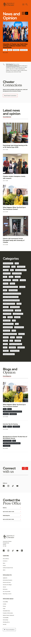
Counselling (15, 280)
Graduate (19, 303)
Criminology (23, 280)
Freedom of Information (8, 613)
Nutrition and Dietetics (19, 327)
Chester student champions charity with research (14, 177)
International (16, 50)
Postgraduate (21, 334)
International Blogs (7, 313)
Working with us (6, 622)
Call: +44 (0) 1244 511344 (12, 512)
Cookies (4, 604)
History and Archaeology (8, 310)
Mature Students (7, 320)
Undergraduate (12, 347)
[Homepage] (8, 4)
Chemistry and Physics (17, 273)
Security (4, 624)
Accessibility (5, 601)
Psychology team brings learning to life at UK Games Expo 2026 (15, 146)
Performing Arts (6, 330)
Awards (5, 50)
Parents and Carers (7, 582)
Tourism (5, 347)
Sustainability (17, 340)
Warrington (6, 350)
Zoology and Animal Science (9, 354)
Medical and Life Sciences (8, 323)
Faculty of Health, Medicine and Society (11, 297)
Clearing (10, 276)
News (4, 563)
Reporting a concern (7, 593)
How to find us (6, 558)
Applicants (5, 578)
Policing (13, 330)
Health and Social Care (15, 307)
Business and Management (21, 270)
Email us (12, 508)
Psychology (6, 337)
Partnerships (5, 619)
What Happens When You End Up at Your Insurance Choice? (14, 208)
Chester (10, 50)
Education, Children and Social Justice (10, 286)
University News (24, 50)
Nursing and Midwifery (8, 327)
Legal (4, 608)
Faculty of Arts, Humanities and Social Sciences (12, 293)
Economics (6, 283)
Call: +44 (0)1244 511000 (12, 519)
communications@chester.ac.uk (12, 65)
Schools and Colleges (7, 584)
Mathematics (17, 317)
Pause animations (9, 630)
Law (4, 317)
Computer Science (7, 280)
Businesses (5, 589)
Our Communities (6, 591)
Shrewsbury (19, 337)
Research (12, 337)
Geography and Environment (9, 303)
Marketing (10, 317)
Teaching (5, 344)
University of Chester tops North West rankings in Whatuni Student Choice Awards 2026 (15, 45)
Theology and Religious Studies (15, 344)
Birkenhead (6, 270)
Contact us (5, 561)
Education (12, 283)
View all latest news (7, 116)
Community (18, 276)
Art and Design (6, 266)
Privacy (4, 606)
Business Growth (7, 273)
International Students (7, 580)
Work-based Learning (15, 350)
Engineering (22, 286)
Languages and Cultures (18, 313)
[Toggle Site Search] (26, 4)
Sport (11, 340)
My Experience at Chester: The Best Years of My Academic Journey (15, 437)
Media (14, 320)
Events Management (13, 290)
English (5, 290)
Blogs (12, 270)
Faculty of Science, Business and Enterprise (11, 300)
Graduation (6, 307)
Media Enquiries (12, 515)
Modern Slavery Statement (8, 615)
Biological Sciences (21, 266)
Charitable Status (6, 610)
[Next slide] (26, 13)
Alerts (4, 570)
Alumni (16, 263)
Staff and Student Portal (8, 567)
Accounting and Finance (8, 263)
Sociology (5, 340)
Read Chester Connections (10, 95)
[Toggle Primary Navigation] (23, 4)
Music (17, 323)
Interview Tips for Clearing (10, 424)
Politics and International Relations (10, 334)
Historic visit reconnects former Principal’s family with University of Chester (13, 240)
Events (4, 565)
